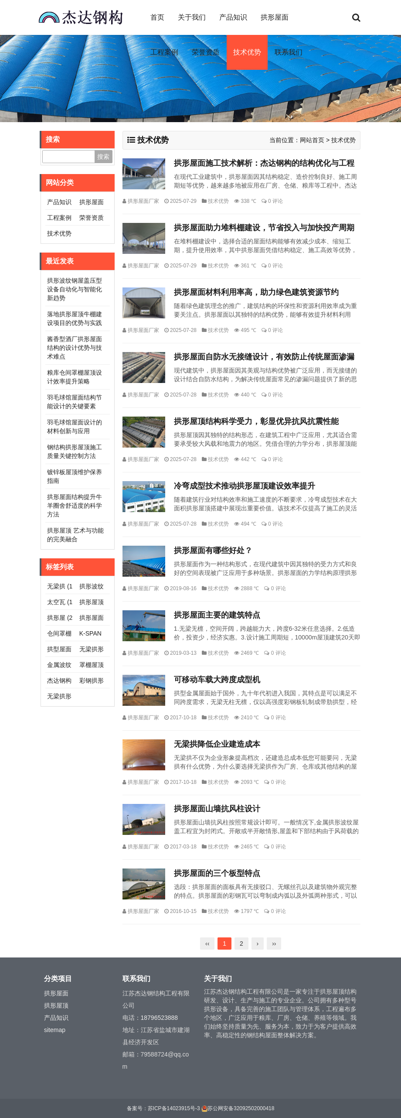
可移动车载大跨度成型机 (217, 679)
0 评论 (275, 201)
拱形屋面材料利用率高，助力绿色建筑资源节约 (256, 292)
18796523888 (159, 1017)
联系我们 (288, 52)
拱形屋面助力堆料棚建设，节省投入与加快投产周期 (264, 227)
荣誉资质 (206, 52)
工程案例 (164, 52)
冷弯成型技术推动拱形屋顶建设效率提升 (244, 486)
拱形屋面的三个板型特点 (217, 873)
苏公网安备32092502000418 (240, 1108)
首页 (157, 17)
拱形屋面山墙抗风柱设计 (217, 808)
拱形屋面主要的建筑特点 (217, 615)
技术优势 (247, 52)
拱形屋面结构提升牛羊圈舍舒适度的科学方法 (74, 505)
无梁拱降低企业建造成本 (217, 744)
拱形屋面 (275, 17)
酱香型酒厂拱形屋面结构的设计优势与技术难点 (74, 347)
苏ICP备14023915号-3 (174, 1108)
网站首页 (312, 140)
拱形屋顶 (56, 1005)
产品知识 (233, 17)
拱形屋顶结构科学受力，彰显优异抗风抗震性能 (256, 421)
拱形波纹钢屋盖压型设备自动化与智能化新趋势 (74, 289)
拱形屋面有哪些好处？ (213, 550)
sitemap (54, 1029)
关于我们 (192, 17)
